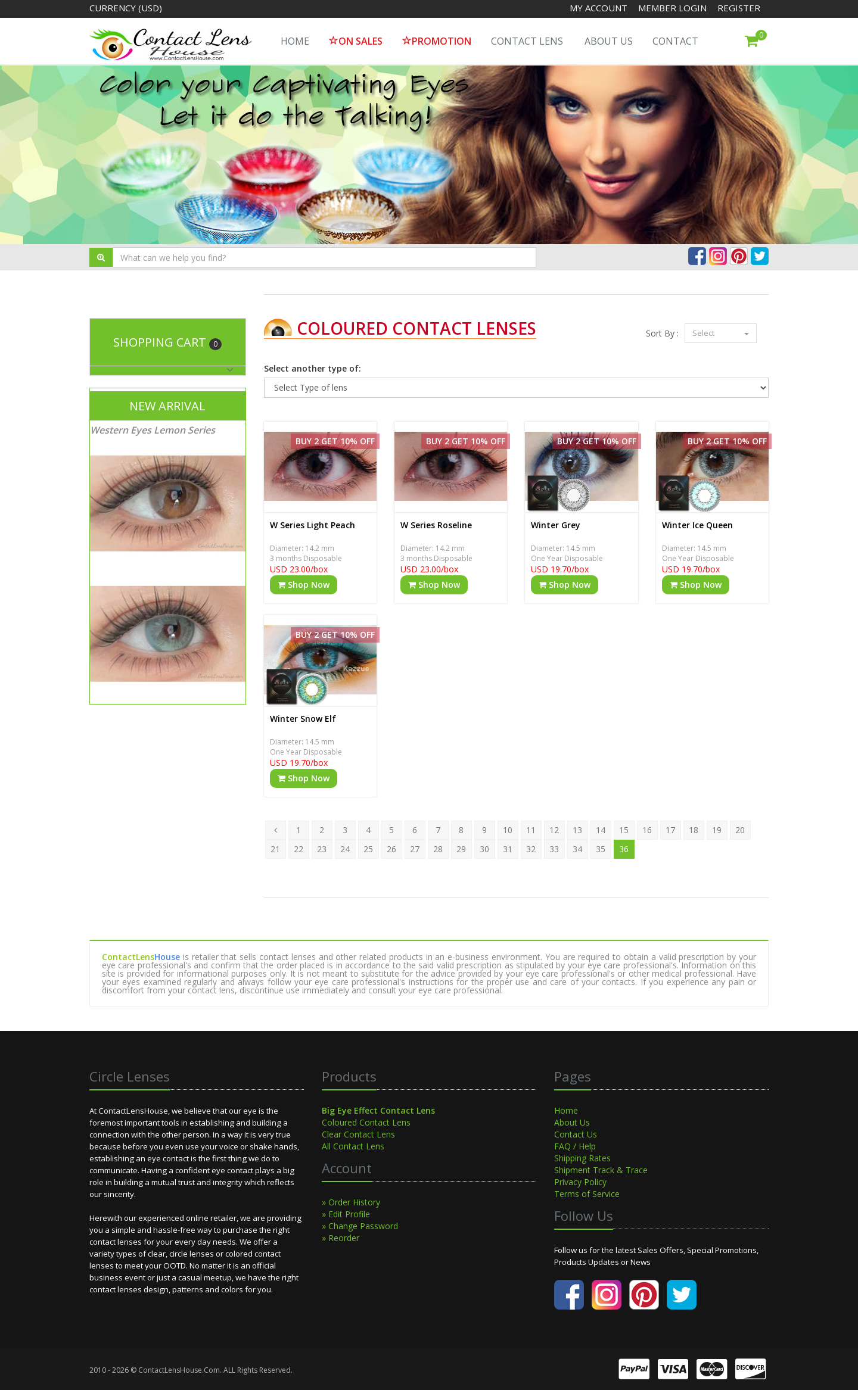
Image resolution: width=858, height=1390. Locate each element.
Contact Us (575, 1134)
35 (600, 849)
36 (624, 849)
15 (624, 830)
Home (566, 1110)
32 (531, 849)
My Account (598, 8)
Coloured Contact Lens (366, 1122)
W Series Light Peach (312, 525)
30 (484, 849)
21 (275, 849)
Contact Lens (527, 41)
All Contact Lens (353, 1146)
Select (720, 333)
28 (438, 849)
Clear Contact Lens (358, 1134)
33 (554, 849)
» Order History (351, 1202)
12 (554, 830)
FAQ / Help (575, 1146)
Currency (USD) (125, 8)
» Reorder (340, 1237)
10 (507, 830)
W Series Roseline (436, 525)
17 (670, 830)
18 (693, 830)
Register (738, 8)
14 (600, 830)
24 (345, 849)
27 (414, 849)
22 (298, 849)
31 (507, 849)
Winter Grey (555, 525)
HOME (295, 41)
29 (461, 849)
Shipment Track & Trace (601, 1170)
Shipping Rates (582, 1158)
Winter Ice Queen (697, 525)
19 (717, 830)
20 (740, 830)
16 (647, 830)
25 (368, 849)
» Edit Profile (346, 1214)
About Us (609, 41)
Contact (675, 41)
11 (531, 830)
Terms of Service (587, 1193)
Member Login (673, 8)
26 (391, 849)
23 (322, 849)
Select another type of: (312, 368)
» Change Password (360, 1226)
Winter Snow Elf (303, 718)
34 (577, 849)
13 (577, 830)
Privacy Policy (580, 1182)
